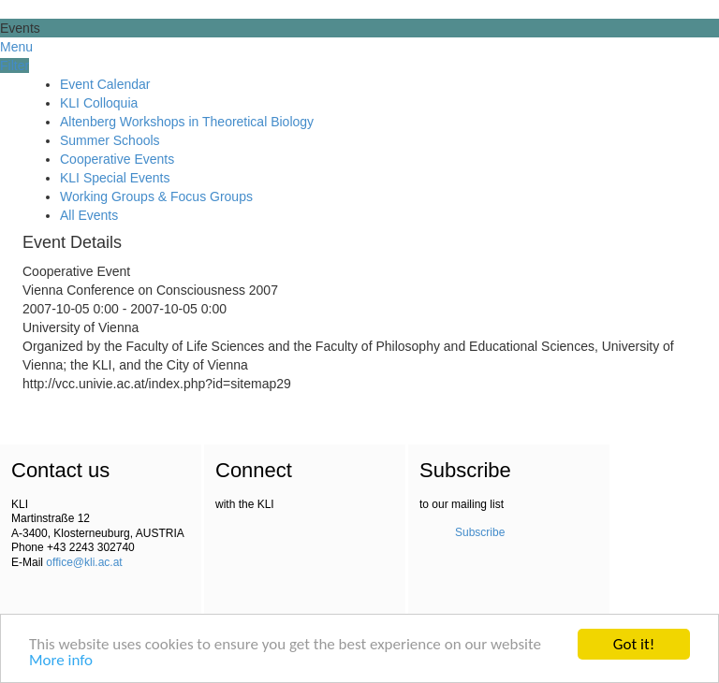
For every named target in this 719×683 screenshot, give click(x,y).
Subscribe (480, 532)
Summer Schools (110, 140)
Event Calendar (105, 84)
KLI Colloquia (99, 102)
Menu (16, 46)
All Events (89, 215)
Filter (14, 65)
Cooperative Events (117, 159)
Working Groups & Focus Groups (156, 196)
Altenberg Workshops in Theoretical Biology (187, 121)
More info (61, 661)
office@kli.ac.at (84, 562)
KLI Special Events (115, 177)
